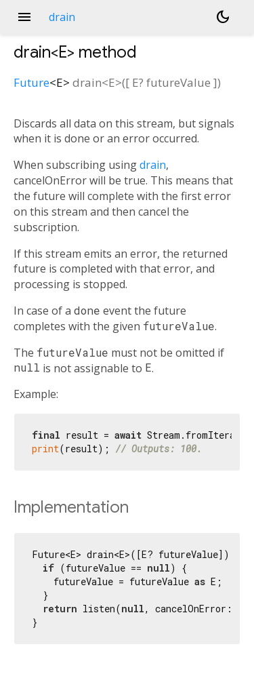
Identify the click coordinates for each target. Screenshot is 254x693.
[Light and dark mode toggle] (223, 17)
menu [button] (24, 17)
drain (153, 164)
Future (31, 82)
